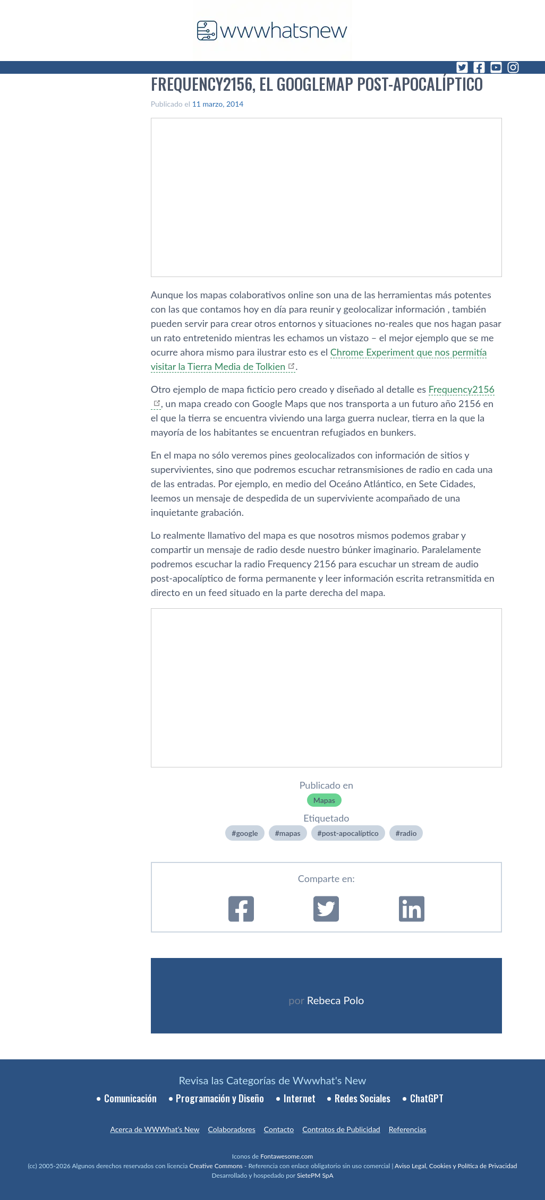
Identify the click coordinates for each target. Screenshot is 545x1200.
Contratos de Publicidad (341, 1129)
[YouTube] (496, 67)
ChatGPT (427, 1098)
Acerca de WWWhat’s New (154, 1129)
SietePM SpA (315, 1175)
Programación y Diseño (220, 1098)
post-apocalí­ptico (350, 833)
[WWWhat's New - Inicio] (272, 30)
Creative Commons (216, 1166)
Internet (300, 1098)
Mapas (324, 800)
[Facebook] (479, 67)
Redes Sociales (362, 1098)
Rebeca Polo (335, 1000)
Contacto (279, 1129)
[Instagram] (513, 67)
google (247, 833)
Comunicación (130, 1098)
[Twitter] (462, 67)
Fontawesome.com (286, 1156)
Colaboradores (232, 1129)
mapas (290, 833)
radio (408, 833)
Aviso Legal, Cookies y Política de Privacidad (456, 1166)
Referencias (408, 1129)
